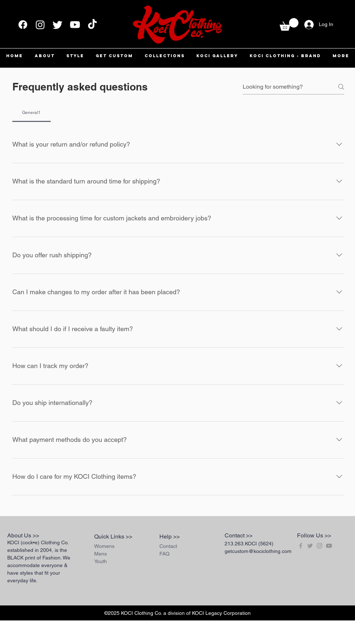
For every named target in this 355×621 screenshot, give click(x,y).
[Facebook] (23, 24)
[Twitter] (57, 24)
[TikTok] (92, 24)
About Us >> (23, 535)
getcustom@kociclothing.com (258, 551)
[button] (289, 24)
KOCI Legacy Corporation (221, 613)
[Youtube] (75, 24)
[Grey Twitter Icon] (310, 545)
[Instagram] (40, 24)
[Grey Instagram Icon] (319, 545)
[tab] (31, 112)
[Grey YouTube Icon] (329, 545)
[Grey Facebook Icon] (300, 545)
